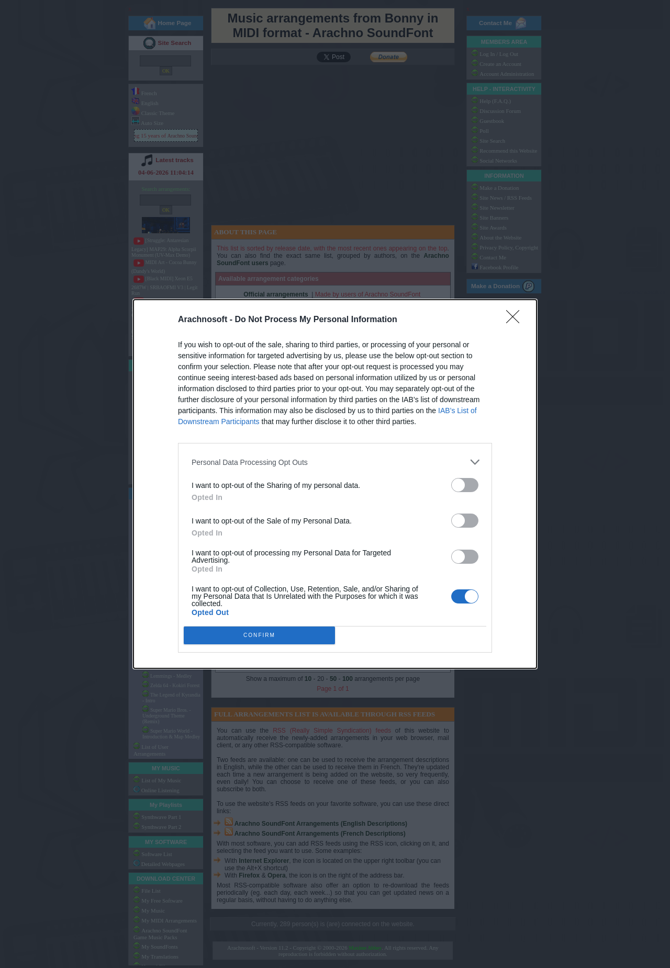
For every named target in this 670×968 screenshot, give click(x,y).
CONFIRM (259, 636)
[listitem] (335, 462)
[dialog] (335, 484)
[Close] (516, 320)
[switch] (464, 485)
